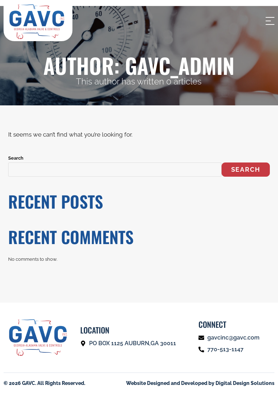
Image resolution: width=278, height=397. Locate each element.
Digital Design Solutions (245, 383)
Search (15, 158)
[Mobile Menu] (269, 20)
